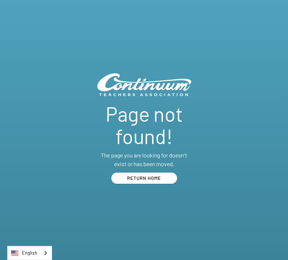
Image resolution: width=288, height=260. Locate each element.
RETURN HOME (144, 178)
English (24, 253)
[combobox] (29, 253)
